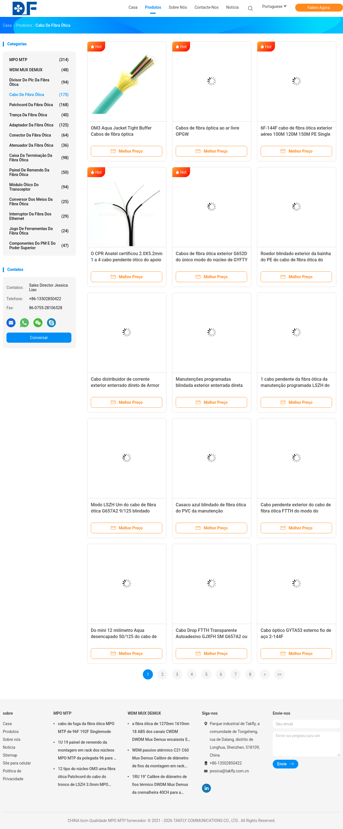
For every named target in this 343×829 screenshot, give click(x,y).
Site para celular (17, 763)
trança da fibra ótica (39, 115)
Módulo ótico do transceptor (39, 186)
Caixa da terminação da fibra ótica (39, 157)
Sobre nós (12, 739)
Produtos (11, 731)
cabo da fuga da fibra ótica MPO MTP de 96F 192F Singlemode (86, 727)
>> (279, 674)
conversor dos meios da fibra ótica (39, 201)
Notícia (9, 747)
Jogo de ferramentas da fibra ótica (39, 230)
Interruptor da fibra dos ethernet (39, 216)
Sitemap (10, 755)
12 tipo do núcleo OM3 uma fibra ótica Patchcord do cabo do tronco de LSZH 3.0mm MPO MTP (86, 777)
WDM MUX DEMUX (39, 70)
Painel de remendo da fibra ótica (39, 172)
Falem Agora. (319, 7)
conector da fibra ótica (39, 135)
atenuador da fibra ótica (39, 145)
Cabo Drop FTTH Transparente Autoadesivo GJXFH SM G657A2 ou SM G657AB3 (211, 636)
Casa (7, 723)
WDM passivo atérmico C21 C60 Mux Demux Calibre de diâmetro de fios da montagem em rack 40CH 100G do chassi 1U (160, 759)
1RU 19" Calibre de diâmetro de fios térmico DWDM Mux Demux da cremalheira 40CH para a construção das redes (160, 785)
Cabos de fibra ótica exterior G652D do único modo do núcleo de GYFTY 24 (211, 260)
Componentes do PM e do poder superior (39, 245)
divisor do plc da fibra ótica (39, 82)
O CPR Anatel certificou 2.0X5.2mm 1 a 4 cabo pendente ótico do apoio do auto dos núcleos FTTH (127, 260)
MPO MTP (39, 60)
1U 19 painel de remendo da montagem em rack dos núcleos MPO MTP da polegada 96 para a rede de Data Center (87, 751)
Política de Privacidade (13, 775)
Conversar (39, 337)
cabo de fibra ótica (39, 94)
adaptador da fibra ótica (39, 125)
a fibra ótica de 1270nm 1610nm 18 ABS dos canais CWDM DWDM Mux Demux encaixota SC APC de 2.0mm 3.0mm (161, 732)
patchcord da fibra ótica (39, 105)
